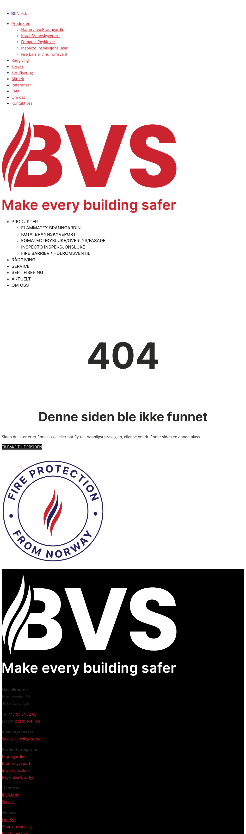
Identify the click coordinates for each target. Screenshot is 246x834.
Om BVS (9, 819)
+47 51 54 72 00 (22, 714)
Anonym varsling (17, 826)
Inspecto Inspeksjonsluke (53, 247)
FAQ (15, 91)
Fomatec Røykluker (38, 41)
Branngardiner (15, 756)
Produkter (21, 23)
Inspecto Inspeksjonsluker (44, 48)
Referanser (21, 85)
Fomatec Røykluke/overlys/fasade (63, 240)
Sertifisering (22, 72)
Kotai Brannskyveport (40, 35)
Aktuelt (18, 78)
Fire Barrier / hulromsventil (45, 54)
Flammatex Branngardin (42, 29)
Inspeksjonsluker (17, 770)
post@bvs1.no (27, 721)
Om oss (18, 97)
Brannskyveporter (18, 763)
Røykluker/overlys (18, 777)
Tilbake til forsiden (22, 447)
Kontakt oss (22, 103)
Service (18, 66)
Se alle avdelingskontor (22, 739)
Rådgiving (20, 60)
